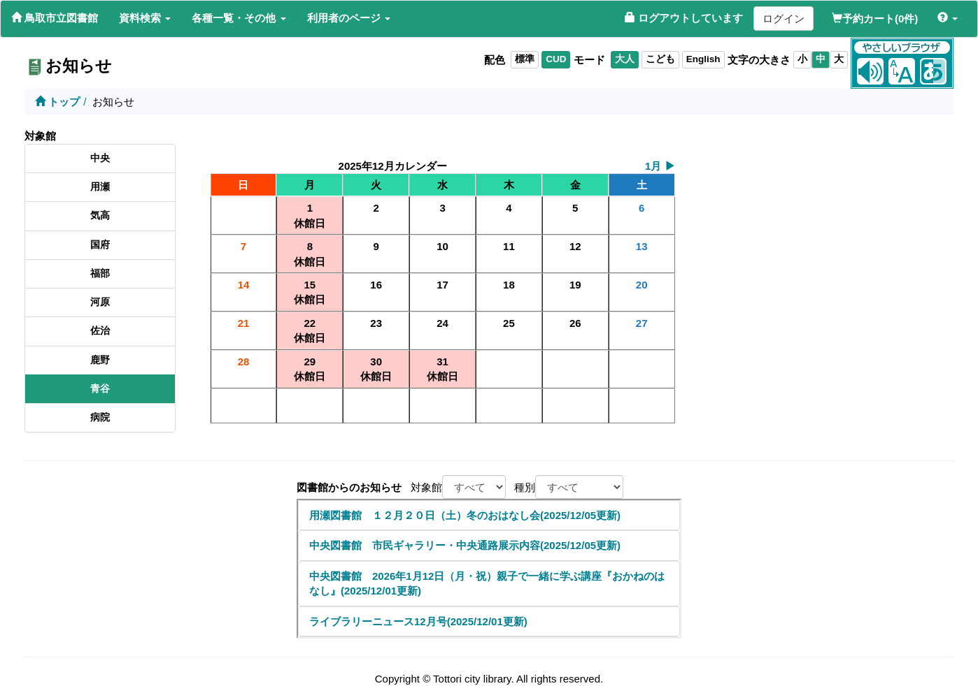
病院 (100, 417)
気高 (100, 215)
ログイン (784, 18)
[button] (144, 18)
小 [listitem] (802, 59)
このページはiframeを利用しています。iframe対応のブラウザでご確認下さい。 (489, 568)
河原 (100, 302)
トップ (57, 102)
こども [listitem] (660, 59)
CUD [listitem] (556, 59)
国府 (100, 245)
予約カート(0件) (875, 18)
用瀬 (100, 187)
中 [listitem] (820, 59)
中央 (100, 158)
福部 (100, 273)
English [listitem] (703, 59)
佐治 (100, 331)
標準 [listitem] (524, 59)
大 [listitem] (839, 59)
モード (589, 60)
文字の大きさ (759, 60)
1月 (660, 166)
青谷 (100, 389)
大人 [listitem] (625, 59)
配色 (494, 60)
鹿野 (100, 360)
